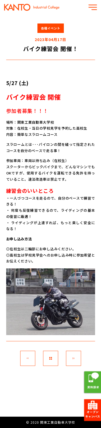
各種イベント (50, 28)
